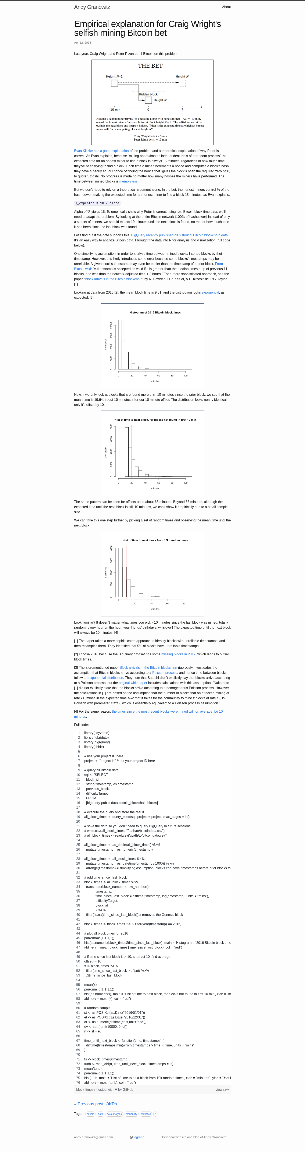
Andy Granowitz (92, 7)
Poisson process (164, 672)
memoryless (128, 181)
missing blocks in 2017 (178, 654)
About (226, 7)
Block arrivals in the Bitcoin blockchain (113, 278)
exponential (210, 292)
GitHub (128, 1089)
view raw (222, 1089)
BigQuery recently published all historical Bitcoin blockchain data (179, 235)
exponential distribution (106, 677)
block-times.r (86, 1089)
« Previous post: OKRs (95, 1103)
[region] (152, 907)
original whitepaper (133, 682)
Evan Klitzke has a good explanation (101, 151)
